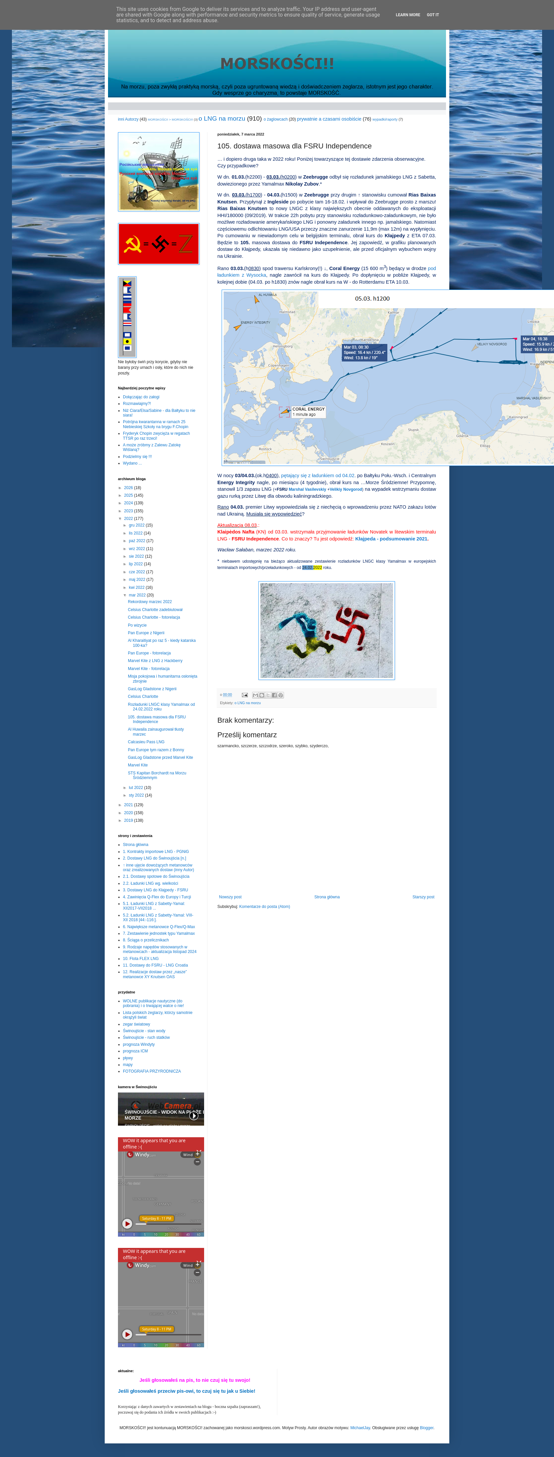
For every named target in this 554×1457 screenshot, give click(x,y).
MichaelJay (360, 1428)
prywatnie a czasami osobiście (329, 119)
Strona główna (327, 897)
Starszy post (423, 897)
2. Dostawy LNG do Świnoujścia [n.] (154, 858)
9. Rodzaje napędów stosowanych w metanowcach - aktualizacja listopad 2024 (159, 949)
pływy (128, 1058)
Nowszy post (230, 897)
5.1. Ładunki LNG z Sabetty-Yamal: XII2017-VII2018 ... (154, 906)
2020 (129, 813)
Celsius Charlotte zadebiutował (155, 609)
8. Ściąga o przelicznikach (146, 940)
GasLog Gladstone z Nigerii (152, 689)
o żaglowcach (276, 119)
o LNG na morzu (221, 118)
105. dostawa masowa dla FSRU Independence (157, 719)
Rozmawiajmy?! (137, 403)
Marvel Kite (138, 765)
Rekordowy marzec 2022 (150, 601)
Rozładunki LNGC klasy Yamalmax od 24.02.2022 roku (161, 706)
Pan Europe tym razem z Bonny (156, 750)
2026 (129, 487)
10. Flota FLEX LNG (141, 958)
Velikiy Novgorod (346, 489)
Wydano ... (132, 463)
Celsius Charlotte (143, 696)
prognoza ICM (135, 1051)
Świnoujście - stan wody (144, 1031)
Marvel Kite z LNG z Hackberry (155, 660)
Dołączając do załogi (141, 397)
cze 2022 (137, 572)
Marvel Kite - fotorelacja (149, 668)
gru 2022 (137, 525)
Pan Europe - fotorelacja (149, 653)
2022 (129, 518)
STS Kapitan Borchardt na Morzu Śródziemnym (157, 775)
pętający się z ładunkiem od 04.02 (318, 475)
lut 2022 (136, 787)
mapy (128, 1064)
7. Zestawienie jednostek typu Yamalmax (159, 933)
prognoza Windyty (139, 1044)
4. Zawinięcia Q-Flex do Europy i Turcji (157, 897)
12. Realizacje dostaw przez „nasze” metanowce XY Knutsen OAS (155, 974)
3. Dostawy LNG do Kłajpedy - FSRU (155, 890)
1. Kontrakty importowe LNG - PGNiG (156, 851)
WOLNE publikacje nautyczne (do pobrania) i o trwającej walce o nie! (153, 1003)
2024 (129, 503)
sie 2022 (137, 556)
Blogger (426, 1428)
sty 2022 (137, 795)
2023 (129, 511)
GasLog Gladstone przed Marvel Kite (160, 757)
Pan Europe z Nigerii (146, 633)
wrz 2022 (137, 548)
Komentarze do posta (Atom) (264, 906)
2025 (129, 495)
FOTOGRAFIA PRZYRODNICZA (152, 1071)
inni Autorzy (128, 119)
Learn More (408, 15)
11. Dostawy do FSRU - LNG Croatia (155, 965)
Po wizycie (137, 625)
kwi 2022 (137, 587)
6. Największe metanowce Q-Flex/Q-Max (159, 927)
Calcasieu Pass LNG (146, 742)
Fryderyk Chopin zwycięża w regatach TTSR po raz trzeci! (156, 435)
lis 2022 (136, 533)
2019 (129, 820)
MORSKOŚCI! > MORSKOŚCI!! (170, 119)
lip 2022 (136, 564)
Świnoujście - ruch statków (146, 1037)
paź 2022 (137, 540)
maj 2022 (137, 579)
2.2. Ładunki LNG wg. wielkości (150, 883)
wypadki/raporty (385, 119)
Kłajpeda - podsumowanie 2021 (391, 538)
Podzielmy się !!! (137, 456)
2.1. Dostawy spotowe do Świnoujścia (156, 876)
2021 (129, 805)
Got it (433, 15)
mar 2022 (138, 595)
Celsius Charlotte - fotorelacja (154, 617)
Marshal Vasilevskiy (307, 489)
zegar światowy (136, 1024)
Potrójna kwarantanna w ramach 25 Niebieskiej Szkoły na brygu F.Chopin (155, 424)
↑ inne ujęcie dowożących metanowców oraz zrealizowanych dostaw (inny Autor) (158, 867)
